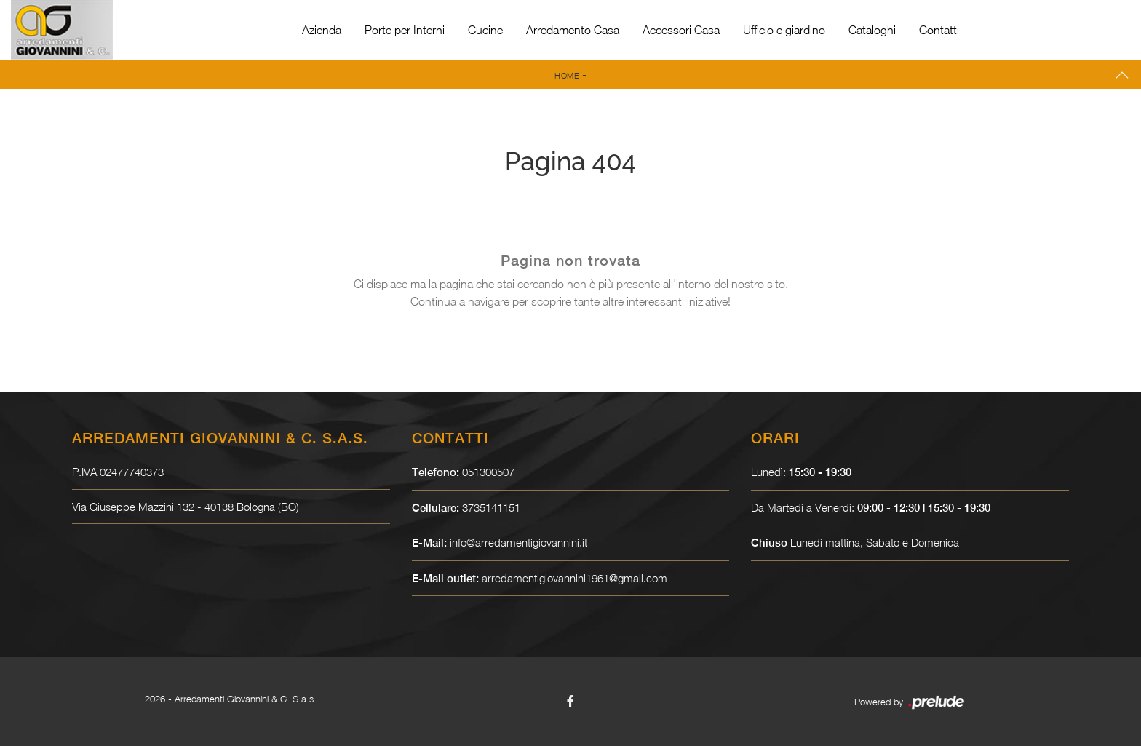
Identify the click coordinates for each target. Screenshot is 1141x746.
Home (566, 75)
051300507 (488, 471)
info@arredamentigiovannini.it (518, 542)
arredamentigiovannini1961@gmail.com (574, 577)
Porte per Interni (405, 29)
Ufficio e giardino (784, 29)
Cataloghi (872, 29)
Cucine (485, 29)
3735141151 (491, 507)
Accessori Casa (681, 29)
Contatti (939, 29)
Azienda (321, 29)
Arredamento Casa (572, 29)
